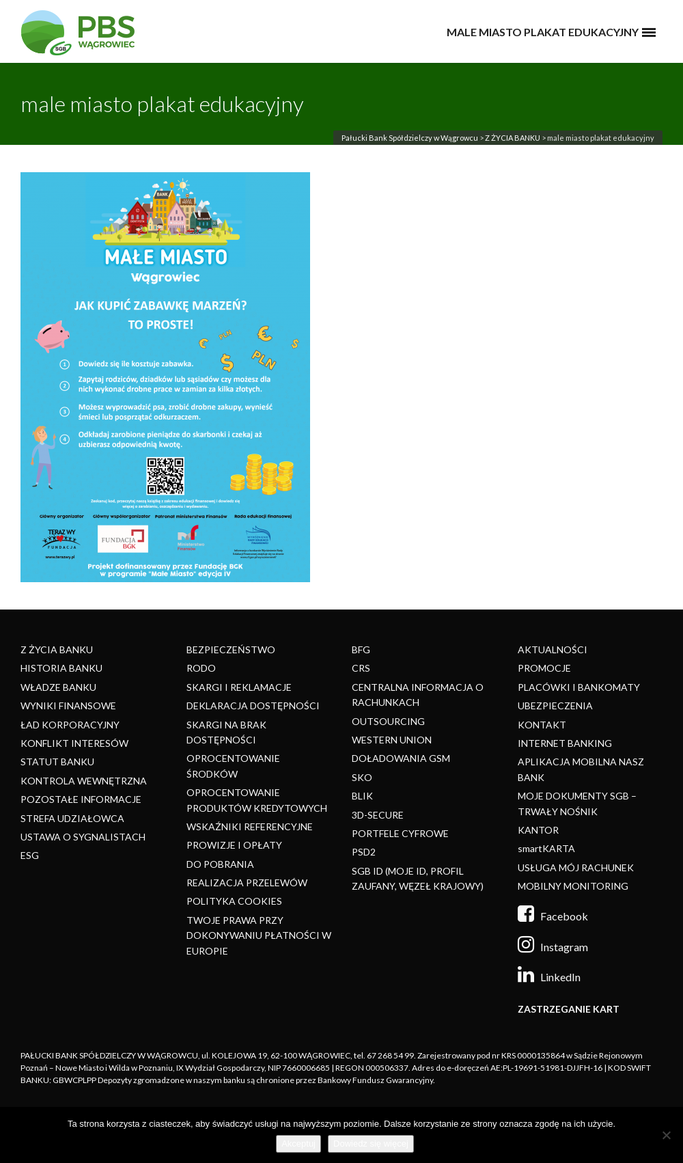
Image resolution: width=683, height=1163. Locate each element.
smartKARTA (546, 848)
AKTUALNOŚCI (552, 649)
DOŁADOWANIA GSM (401, 758)
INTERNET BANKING (565, 743)
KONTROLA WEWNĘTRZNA (83, 780)
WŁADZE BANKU (58, 687)
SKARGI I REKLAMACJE (239, 687)
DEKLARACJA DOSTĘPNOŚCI (253, 705)
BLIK (362, 796)
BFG (361, 649)
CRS (361, 668)
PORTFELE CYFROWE (400, 833)
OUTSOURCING (388, 721)
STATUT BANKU (57, 761)
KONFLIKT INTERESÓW (74, 743)
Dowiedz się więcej (370, 1143)
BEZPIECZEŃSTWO (230, 649)
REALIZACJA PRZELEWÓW (246, 882)
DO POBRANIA (220, 864)
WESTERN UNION (392, 739)
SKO (362, 777)
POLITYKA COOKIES (234, 901)
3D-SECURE (378, 815)
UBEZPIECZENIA (555, 705)
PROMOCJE (544, 668)
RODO (201, 668)
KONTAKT (542, 724)
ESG (29, 855)
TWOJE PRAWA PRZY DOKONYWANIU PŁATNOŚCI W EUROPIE (258, 935)
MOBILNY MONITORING (573, 886)
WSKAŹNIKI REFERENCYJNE (249, 826)
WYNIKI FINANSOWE (68, 705)
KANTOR (538, 830)
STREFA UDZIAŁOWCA (72, 818)
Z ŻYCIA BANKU (512, 137)
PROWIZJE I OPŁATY (234, 845)
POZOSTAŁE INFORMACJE (80, 799)
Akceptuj (298, 1143)
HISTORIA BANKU (61, 668)
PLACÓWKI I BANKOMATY (579, 687)
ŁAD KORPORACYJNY (70, 724)
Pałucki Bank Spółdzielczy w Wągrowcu (410, 137)
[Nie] (666, 1135)
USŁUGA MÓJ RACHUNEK (576, 867)
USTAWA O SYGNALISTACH (82, 837)
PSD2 (364, 852)
